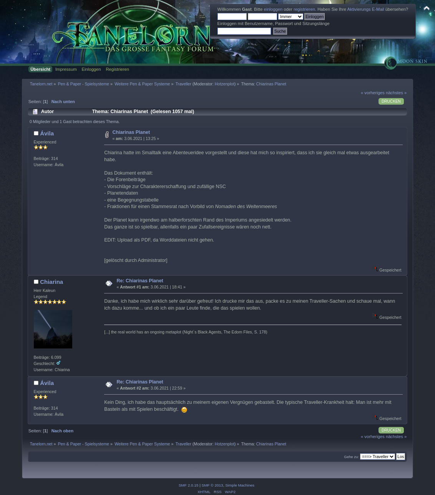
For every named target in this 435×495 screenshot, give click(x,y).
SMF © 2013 (212, 485)
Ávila (47, 133)
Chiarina (51, 281)
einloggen (273, 9)
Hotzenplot (224, 84)
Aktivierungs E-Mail (365, 9)
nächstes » (396, 92)
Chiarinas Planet (131, 132)
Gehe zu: (351, 457)
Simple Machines (239, 485)
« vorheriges (373, 92)
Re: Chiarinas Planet (140, 280)
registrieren (304, 9)
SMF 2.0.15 (189, 485)
